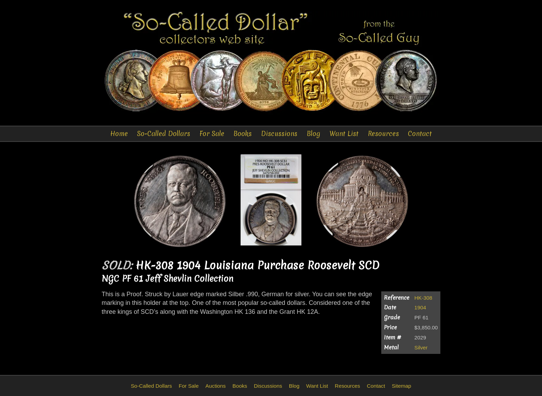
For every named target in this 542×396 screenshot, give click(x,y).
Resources (383, 133)
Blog (313, 133)
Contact (420, 133)
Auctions (215, 386)
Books (242, 133)
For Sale (211, 133)
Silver (421, 347)
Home (119, 133)
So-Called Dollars (163, 133)
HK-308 (423, 298)
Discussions (279, 133)
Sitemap (401, 386)
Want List (343, 133)
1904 (420, 307)
